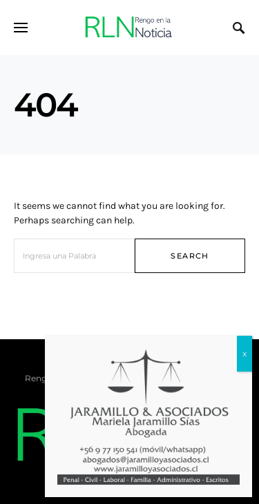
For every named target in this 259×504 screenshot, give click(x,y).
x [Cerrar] (244, 346)
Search (190, 256)
